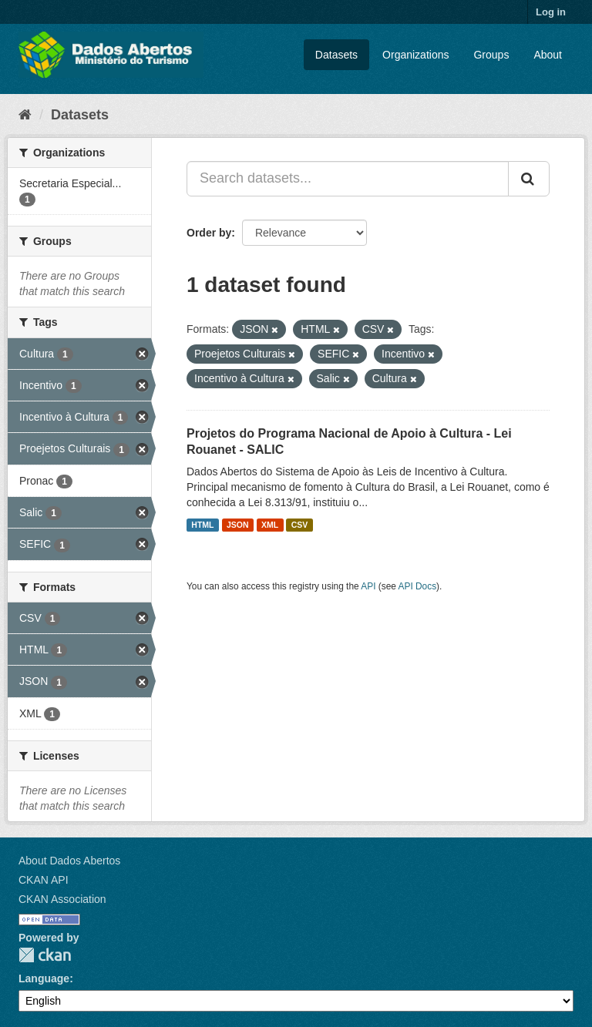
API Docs (418, 586)
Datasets (336, 55)
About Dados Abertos (69, 860)
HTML (202, 524)
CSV (299, 524)
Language (43, 978)
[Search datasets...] (348, 178)
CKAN (44, 955)
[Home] (25, 115)
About (547, 55)
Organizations (415, 55)
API (368, 586)
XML (269, 524)
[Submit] (529, 178)
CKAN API (43, 880)
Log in (551, 12)
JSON (238, 524)
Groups (491, 55)
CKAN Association (62, 899)
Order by (209, 233)
